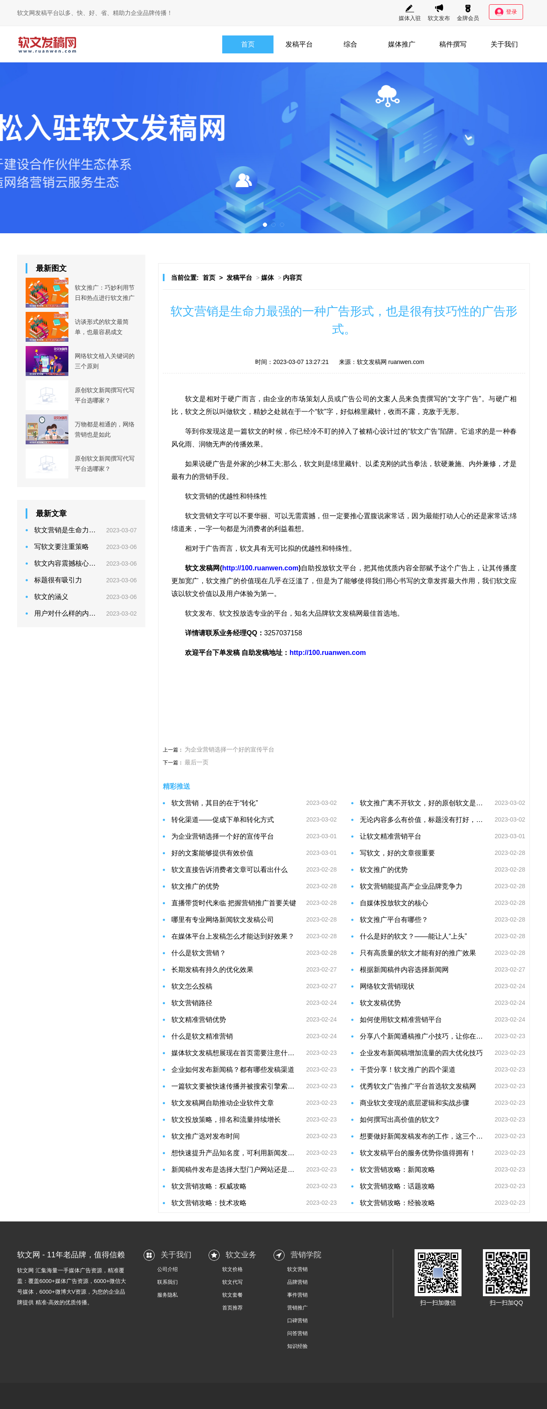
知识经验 (297, 1346)
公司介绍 (167, 1269)
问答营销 (297, 1333)
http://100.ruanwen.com (260, 568)
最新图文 (51, 268)
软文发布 (438, 12)
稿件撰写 (453, 44)
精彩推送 (176, 786)
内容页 (292, 277)
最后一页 (197, 762)
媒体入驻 (409, 12)
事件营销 (297, 1295)
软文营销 (297, 1269)
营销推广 (297, 1308)
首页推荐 (232, 1308)
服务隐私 (167, 1295)
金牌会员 (467, 12)
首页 (248, 44)
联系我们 (167, 1282)
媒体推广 (401, 44)
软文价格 (232, 1269)
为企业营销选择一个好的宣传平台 (229, 749)
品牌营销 (297, 1282)
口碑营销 (297, 1321)
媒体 (267, 277)
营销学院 (306, 1254)
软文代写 (232, 1282)
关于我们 (504, 44)
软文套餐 (232, 1295)
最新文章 (51, 513)
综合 (350, 44)
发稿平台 (299, 44)
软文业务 (241, 1254)
